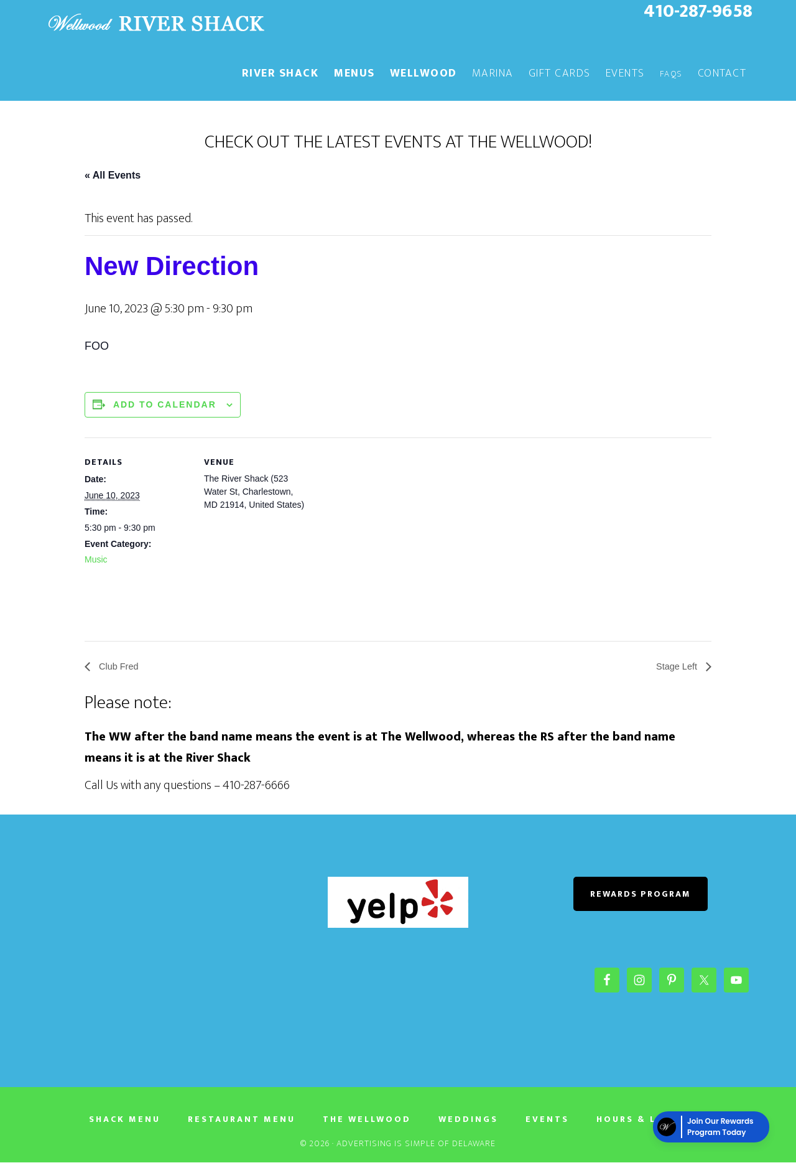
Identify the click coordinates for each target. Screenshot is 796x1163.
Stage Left (676, 666)
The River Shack (155, 23)
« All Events (113, 175)
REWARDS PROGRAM (640, 894)
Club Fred (119, 666)
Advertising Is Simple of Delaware (416, 1144)
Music (96, 559)
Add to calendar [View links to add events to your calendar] (164, 404)
